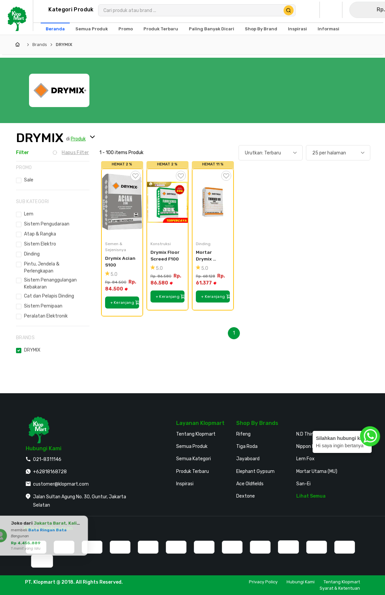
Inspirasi (185, 484)
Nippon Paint (310, 446)
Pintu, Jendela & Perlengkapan (41, 267)
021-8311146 (47, 459)
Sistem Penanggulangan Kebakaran (50, 283)
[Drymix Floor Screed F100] (167, 202)
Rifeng (243, 434)
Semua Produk (192, 446)
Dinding (32, 254)
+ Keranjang (124, 302)
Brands (39, 44)
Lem (28, 214)
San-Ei (303, 484)
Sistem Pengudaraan (46, 224)
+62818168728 (50, 472)
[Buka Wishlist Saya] (332, 10)
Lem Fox (305, 459)
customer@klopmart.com (61, 484)
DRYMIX (64, 44)
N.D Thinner (308, 434)
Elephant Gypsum (255, 471)
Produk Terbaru (192, 471)
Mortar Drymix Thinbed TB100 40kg (210, 255)
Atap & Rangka (40, 234)
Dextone (245, 496)
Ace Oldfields (250, 484)
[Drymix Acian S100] (122, 202)
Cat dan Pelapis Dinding (49, 296)
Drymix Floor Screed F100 (165, 255)
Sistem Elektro (40, 244)
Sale (28, 180)
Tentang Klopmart (196, 434)
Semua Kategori (193, 459)
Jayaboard (248, 459)
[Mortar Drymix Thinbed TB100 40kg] (212, 202)
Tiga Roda (247, 446)
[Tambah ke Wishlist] (135, 176)
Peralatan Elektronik (46, 316)
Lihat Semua (311, 496)
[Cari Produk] (289, 10)
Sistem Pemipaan (43, 306)
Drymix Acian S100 (120, 261)
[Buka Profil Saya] (309, 10)
